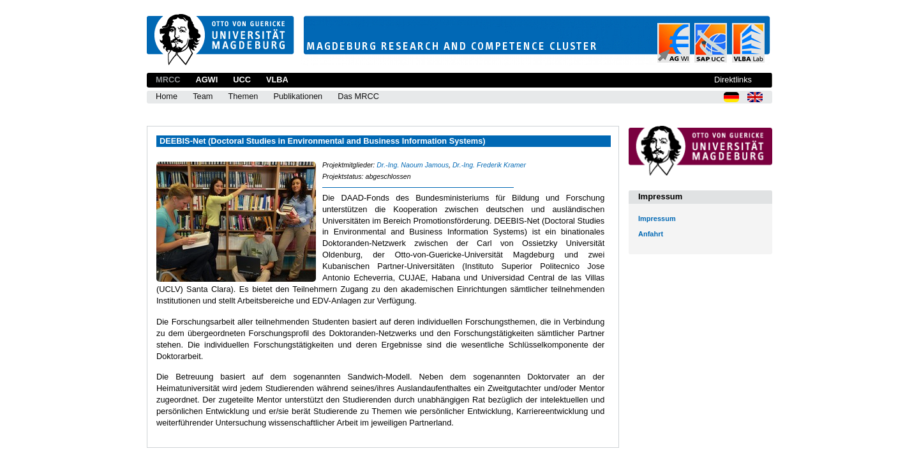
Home (166, 96)
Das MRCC (358, 96)
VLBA (277, 79)
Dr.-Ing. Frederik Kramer (489, 165)
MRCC (168, 79)
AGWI (206, 79)
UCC (242, 79)
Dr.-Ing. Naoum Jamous (413, 165)
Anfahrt (650, 234)
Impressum (657, 218)
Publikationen (297, 96)
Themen (243, 96)
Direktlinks (733, 79)
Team (203, 96)
